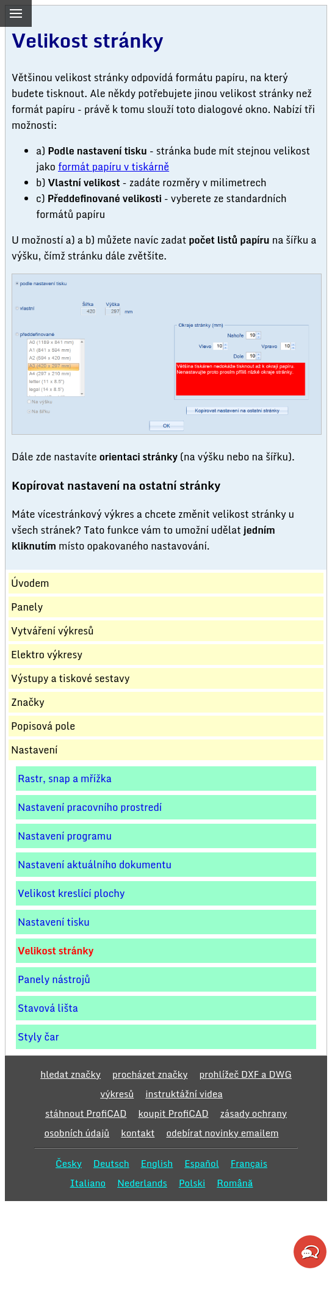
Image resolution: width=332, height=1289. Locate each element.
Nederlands (142, 1182)
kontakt (137, 1132)
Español (201, 1163)
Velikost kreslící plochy (71, 893)
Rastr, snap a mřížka (65, 778)
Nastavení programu (65, 836)
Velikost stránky (55, 951)
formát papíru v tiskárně (113, 167)
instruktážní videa (184, 1093)
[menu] (16, 13)
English (157, 1163)
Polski (192, 1182)
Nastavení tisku (54, 922)
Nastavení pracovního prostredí (90, 807)
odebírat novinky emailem (222, 1132)
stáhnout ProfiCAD (86, 1113)
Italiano (88, 1182)
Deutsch (111, 1163)
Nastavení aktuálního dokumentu (94, 865)
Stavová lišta (48, 1008)
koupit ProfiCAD (173, 1113)
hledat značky (70, 1074)
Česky (69, 1163)
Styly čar (38, 1037)
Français (249, 1163)
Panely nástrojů (54, 979)
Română (235, 1182)
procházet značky (149, 1074)
